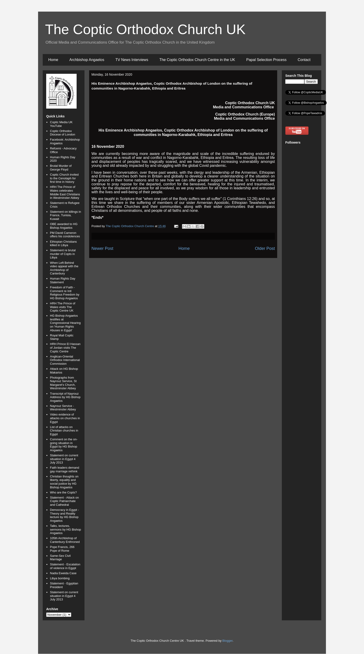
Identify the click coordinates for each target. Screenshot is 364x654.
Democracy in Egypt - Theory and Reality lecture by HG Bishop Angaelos (64, 515)
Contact (304, 60)
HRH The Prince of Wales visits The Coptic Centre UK (62, 307)
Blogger (227, 640)
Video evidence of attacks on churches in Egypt (65, 418)
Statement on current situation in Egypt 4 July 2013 (64, 459)
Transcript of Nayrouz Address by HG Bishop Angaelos (65, 397)
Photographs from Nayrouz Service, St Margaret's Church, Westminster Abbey (63, 383)
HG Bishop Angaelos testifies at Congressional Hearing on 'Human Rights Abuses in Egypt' (65, 323)
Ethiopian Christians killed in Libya (63, 243)
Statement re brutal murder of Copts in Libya (63, 253)
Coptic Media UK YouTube (61, 124)
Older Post (265, 248)
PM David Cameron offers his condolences (65, 234)
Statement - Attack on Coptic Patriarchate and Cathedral (64, 501)
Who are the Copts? (63, 492)
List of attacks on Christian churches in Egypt (64, 430)
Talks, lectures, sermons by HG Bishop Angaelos (65, 529)
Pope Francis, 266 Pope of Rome (62, 548)
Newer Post (102, 248)
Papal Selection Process (266, 60)
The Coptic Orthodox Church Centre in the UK (197, 60)
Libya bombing (60, 578)
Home (53, 60)
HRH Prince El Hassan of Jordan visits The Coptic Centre (65, 347)
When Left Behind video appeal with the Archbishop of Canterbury (64, 268)
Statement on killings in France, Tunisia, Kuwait (65, 215)
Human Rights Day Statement (62, 280)
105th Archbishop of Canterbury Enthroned (65, 540)
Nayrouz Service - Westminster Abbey (63, 407)
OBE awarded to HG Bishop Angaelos (64, 225)
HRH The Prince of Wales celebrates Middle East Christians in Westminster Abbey (65, 192)
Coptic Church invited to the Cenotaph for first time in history (64, 178)
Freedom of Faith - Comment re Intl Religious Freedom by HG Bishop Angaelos (64, 293)
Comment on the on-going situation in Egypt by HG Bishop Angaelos (64, 445)
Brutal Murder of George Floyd (61, 167)
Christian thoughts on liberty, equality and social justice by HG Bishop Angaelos (64, 482)
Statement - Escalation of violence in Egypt (65, 566)
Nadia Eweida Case (63, 573)
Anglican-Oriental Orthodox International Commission (65, 360)
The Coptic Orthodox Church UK (145, 29)
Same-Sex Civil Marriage (60, 557)
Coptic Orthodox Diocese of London (62, 132)
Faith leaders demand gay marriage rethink (64, 469)
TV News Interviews (131, 60)
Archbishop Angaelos (86, 60)
